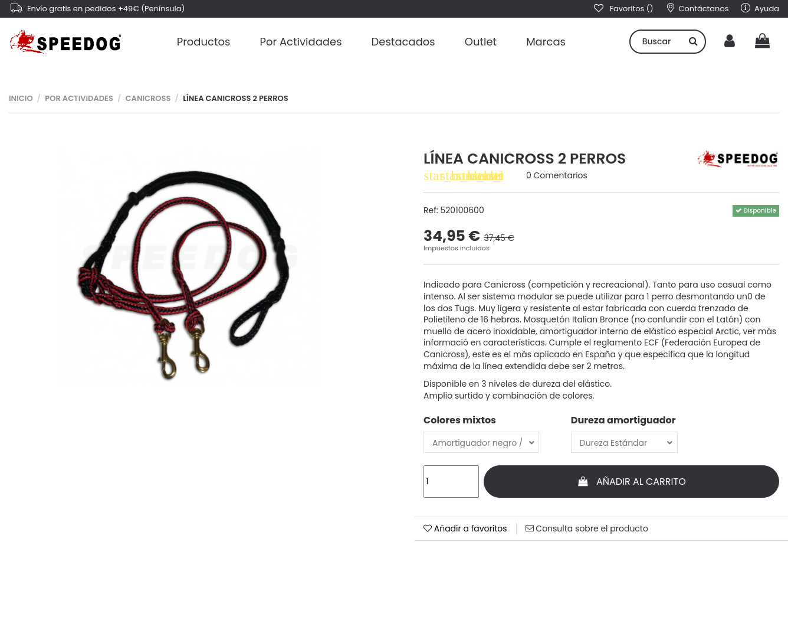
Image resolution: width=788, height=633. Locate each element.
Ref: (430, 210)
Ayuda (760, 8)
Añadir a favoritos (465, 528)
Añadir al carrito (631, 481)
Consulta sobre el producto (587, 528)
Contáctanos (698, 8)
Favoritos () (622, 8)
